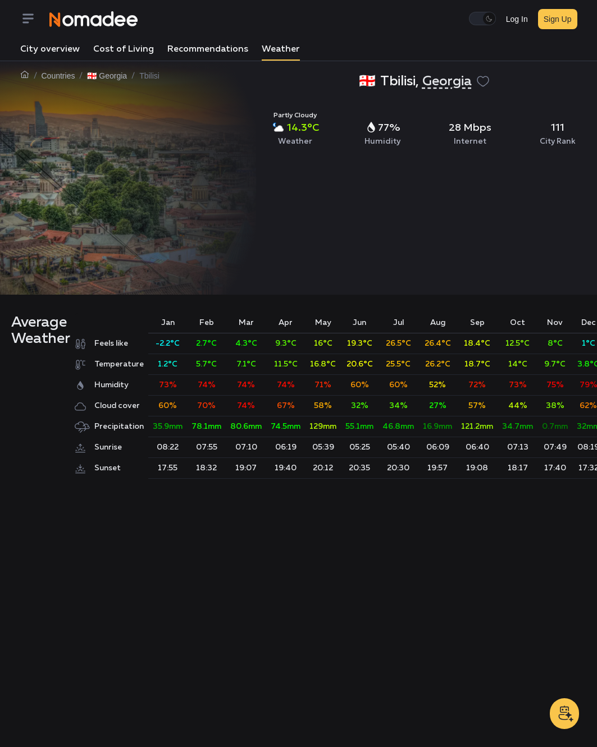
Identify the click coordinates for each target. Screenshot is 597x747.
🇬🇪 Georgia (107, 75)
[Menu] (34, 19)
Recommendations (207, 49)
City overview (50, 49)
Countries (58, 75)
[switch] (482, 18)
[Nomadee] (93, 19)
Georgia (447, 81)
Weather (281, 49)
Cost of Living (123, 49)
